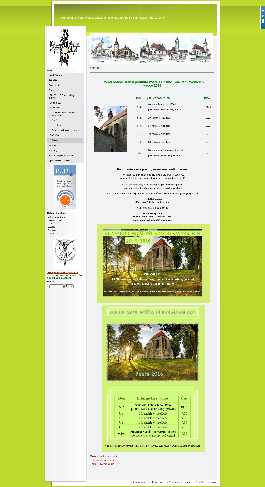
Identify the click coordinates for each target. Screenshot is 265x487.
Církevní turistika (55, 220)
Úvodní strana (55, 75)
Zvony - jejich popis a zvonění (66, 130)
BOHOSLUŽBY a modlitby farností (61, 96)
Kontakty (53, 150)
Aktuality (53, 80)
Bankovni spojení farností (61, 155)
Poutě (54, 120)
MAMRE (51, 227)
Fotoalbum (57, 125)
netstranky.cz (210, 482)
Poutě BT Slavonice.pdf (102, 464)
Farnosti (52, 90)
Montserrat (55, 107)
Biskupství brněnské (56, 217)
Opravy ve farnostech (59, 160)
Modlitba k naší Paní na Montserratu (63, 114)
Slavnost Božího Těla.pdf (103, 460)
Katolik (51, 223)
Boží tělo (54, 135)
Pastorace (52, 230)
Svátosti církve (56, 85)
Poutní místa (55, 102)
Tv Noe (51, 233)
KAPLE (52, 145)
